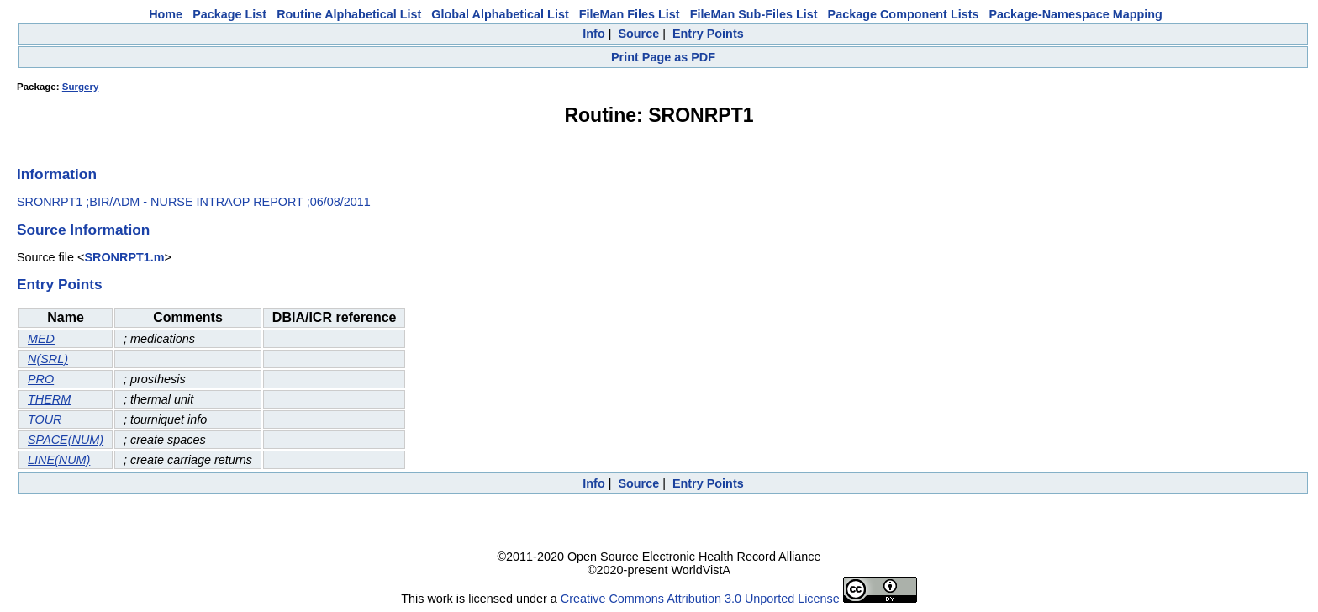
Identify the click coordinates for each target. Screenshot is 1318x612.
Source (638, 33)
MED (41, 339)
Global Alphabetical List (499, 14)
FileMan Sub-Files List (754, 14)
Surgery (80, 87)
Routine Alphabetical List (349, 14)
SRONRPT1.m (124, 257)
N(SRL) (48, 359)
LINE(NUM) (59, 460)
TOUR (45, 419)
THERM (49, 399)
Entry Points (708, 33)
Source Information (83, 229)
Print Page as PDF (663, 57)
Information (57, 174)
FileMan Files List (629, 14)
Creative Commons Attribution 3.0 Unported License (700, 598)
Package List (229, 14)
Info (593, 33)
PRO (41, 379)
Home (165, 14)
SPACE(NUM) (65, 439)
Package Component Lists (903, 14)
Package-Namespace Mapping (1075, 14)
